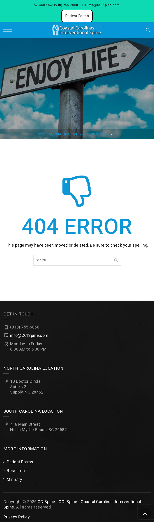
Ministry (14, 479)
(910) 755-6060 (66, 5)
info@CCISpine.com (103, 5)
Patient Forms (77, 16)
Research (16, 470)
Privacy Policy (16, 517)
